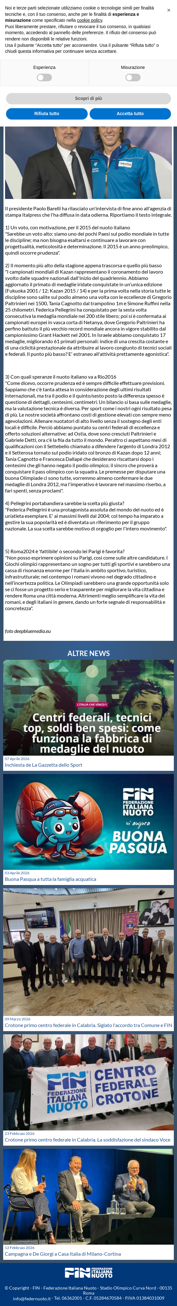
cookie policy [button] (89, 20)
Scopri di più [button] (88, 98)
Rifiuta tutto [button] (46, 113)
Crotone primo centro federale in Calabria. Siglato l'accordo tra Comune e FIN (88, 1025)
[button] (169, 10)
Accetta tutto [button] (130, 113)
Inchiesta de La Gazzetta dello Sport (43, 765)
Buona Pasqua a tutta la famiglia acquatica (50, 879)
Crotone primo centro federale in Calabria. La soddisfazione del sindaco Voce (87, 1139)
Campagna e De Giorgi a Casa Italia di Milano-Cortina (63, 1254)
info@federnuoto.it (32, 1298)
